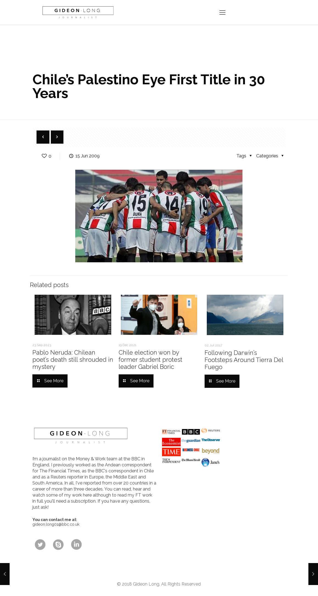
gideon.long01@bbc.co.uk (55, 524)
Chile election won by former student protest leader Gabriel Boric (150, 359)
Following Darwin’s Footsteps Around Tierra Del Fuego (244, 360)
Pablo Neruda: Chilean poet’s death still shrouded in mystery (72, 359)
